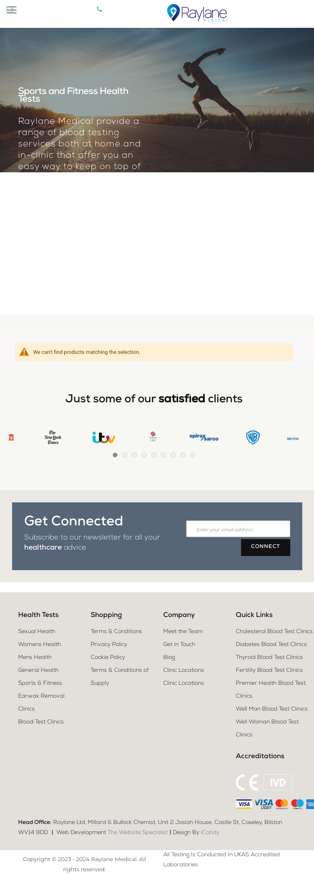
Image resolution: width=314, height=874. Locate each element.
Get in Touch (179, 645)
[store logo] (196, 14)
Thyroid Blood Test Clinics (269, 658)
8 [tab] (182, 455)
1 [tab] (115, 455)
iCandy (210, 833)
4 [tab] (144, 455)
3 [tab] (134, 455)
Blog (169, 658)
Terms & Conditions (116, 632)
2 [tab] (124, 455)
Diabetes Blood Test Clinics (271, 645)
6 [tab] (163, 455)
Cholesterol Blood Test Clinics (274, 632)
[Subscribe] (265, 547)
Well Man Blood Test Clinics (272, 709)
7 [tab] (173, 455)
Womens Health (39, 645)
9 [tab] (192, 455)
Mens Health (35, 658)
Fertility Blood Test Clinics (269, 670)
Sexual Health (36, 632)
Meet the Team (183, 632)
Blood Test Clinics (41, 722)
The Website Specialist (138, 833)
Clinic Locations (183, 670)
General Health (38, 670)
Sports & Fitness (40, 683)
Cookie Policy (108, 658)
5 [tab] (153, 455)
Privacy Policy (109, 645)
